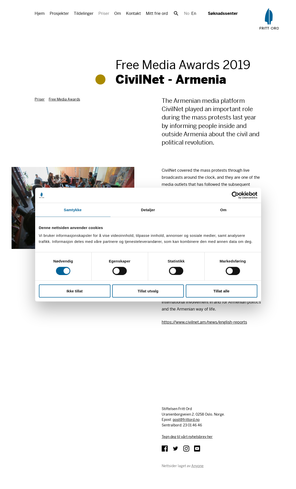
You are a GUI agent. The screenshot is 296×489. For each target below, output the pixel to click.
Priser (103, 13)
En (193, 13)
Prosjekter (59, 13)
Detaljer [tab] (148, 209)
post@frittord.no (186, 419)
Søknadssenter (223, 13)
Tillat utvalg (148, 291)
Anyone (197, 466)
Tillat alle (221, 291)
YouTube (197, 449)
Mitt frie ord (157, 13)
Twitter (175, 449)
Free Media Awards (64, 99)
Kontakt (133, 13)
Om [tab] (223, 209)
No (186, 13)
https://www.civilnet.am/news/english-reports (204, 322)
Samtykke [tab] (73, 209)
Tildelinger (83, 13)
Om (117, 13)
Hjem (40, 13)
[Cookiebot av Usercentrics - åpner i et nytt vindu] (235, 195)
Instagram (186, 449)
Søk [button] (176, 13)
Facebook (165, 449)
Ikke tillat (75, 291)
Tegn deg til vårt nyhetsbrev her (187, 436)
